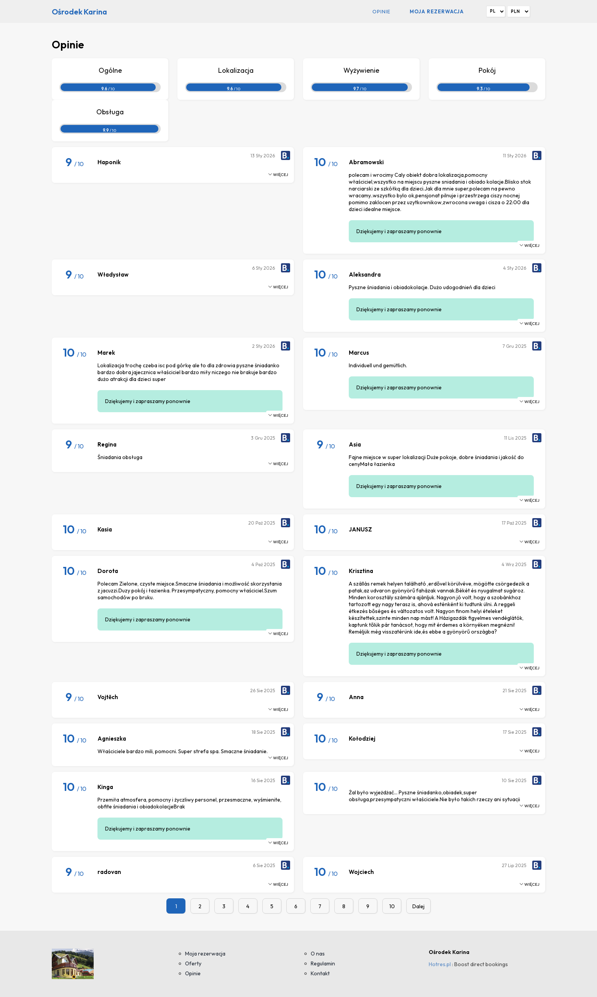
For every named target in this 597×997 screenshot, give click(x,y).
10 (392, 906)
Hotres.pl (440, 964)
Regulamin (323, 963)
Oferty (193, 963)
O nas (318, 953)
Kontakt (320, 973)
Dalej (418, 906)
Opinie (381, 11)
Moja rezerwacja (437, 11)
